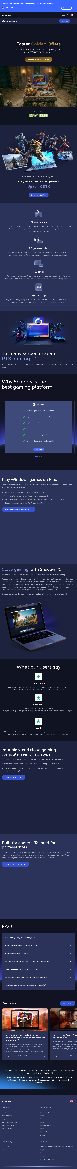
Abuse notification (47, 1159)
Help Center (45, 1112)
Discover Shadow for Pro (15, 864)
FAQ (42, 1129)
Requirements (45, 1125)
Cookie (43, 1156)
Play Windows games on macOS (18, 509)
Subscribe (38, 449)
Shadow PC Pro (8, 1125)
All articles (67, 1003)
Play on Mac (6, 1119)
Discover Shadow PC (13, 777)
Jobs (3, 1150)
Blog (42, 1116)
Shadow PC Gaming (9, 1122)
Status (42, 1135)
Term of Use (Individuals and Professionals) (56, 1146)
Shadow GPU (7, 1129)
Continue (66, 8)
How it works (7, 1116)
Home (4, 1112)
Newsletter (44, 1132)
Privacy (43, 1153)
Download (44, 1119)
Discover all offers (38, 195)
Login (65, 15)
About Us (5, 1146)
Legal (42, 1150)
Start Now (65, 21)
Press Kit (43, 1122)
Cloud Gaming (9, 20)
